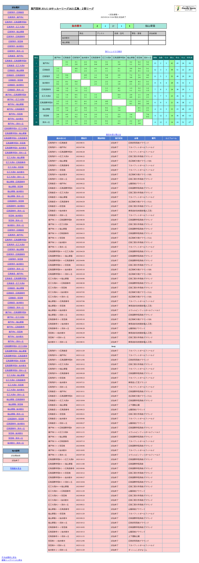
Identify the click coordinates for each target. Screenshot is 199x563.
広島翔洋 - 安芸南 (15, 41)
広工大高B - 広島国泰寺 (15, 162)
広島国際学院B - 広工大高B (15, 128)
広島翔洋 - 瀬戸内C (16, 17)
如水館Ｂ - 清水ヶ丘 (15, 225)
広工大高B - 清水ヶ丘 (16, 177)
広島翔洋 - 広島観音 (15, 12)
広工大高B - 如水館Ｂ (16, 172)
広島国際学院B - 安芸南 (15, 143)
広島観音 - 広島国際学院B (15, 61)
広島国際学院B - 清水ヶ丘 (15, 153)
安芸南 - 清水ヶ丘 (15, 220)
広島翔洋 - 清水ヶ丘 (15, 51)
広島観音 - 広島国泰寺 (16, 75)
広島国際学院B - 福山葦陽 (15, 133)
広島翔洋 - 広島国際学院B (15, 22)
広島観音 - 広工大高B (16, 65)
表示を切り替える (113, 134)
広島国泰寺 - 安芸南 (15, 201)
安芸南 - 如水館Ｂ (15, 215)
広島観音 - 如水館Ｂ (15, 85)
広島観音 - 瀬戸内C (16, 56)
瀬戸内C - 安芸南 (16, 114)
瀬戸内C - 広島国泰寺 (16, 109)
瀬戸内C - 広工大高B (15, 99)
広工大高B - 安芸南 (16, 167)
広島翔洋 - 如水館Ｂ (15, 46)
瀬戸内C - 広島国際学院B (15, 94)
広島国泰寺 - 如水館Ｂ (16, 206)
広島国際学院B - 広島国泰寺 (15, 138)
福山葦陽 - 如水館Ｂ (15, 191)
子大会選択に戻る (9, 557)
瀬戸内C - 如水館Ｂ (16, 119)
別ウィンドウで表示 (113, 51)
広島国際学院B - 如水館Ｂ (15, 148)
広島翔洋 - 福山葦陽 (15, 32)
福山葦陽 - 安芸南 (15, 186)
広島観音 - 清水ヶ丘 (15, 90)
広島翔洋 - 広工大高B (16, 27)
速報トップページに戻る (12, 560)
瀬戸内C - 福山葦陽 (16, 104)
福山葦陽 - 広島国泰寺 (16, 182)
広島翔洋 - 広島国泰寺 (16, 36)
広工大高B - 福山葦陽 (16, 157)
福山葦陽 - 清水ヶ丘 (15, 196)
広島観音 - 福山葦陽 (15, 70)
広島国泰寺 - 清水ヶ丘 (16, 211)
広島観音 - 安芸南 (15, 80)
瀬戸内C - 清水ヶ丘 (16, 124)
